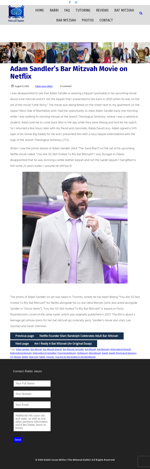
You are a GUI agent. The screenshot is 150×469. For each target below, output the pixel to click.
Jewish (105, 353)
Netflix (25, 356)
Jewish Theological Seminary (122, 353)
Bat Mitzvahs (103, 349)
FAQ (67, 10)
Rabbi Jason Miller (44, 86)
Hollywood (82, 353)
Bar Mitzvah (66, 20)
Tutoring (83, 10)
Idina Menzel (95, 353)
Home (39, 10)
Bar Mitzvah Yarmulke (73, 349)
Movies (17, 356)
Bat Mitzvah (124, 10)
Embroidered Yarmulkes (44, 353)
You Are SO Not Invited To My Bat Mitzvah (75, 356)
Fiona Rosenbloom (67, 353)
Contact (106, 20)
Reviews (102, 10)
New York (33, 356)
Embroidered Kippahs (21, 353)
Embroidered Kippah (120, 349)
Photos (88, 20)
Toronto (50, 356)
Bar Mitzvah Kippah (52, 349)
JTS (11, 356)
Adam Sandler (23, 349)
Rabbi (54, 10)
